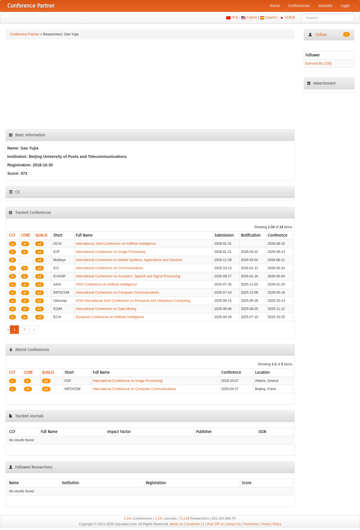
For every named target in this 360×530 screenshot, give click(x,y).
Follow (329, 34)
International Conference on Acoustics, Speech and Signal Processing (128, 276)
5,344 (128, 518)
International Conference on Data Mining (106, 309)
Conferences (299, 5)
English (252, 17)
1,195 (159, 518)
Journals (325, 5)
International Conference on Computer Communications (117, 293)
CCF (12, 235)
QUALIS (41, 235)
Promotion (251, 524)
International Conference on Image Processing (110, 252)
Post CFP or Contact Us (224, 524)
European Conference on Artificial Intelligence (110, 317)
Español (271, 17)
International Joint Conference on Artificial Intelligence (116, 244)
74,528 (184, 518)
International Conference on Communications (109, 268)
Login (345, 5)
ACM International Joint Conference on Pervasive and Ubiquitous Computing (133, 301)
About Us (176, 524)
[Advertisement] (150, 84)
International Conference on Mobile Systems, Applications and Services (129, 260)
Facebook (193, 524)
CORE (25, 235)
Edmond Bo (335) (318, 63)
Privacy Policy (271, 524)
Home (275, 5)
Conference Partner (24, 34)
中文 (235, 17)
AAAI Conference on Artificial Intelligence (106, 284)
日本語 (290, 17)
